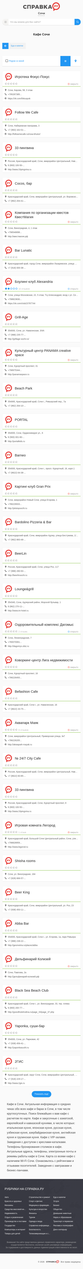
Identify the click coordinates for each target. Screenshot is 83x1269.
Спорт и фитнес (36, 1201)
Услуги (56, 1201)
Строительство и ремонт (39, 1197)
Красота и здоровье (13, 1201)
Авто (7, 1197)
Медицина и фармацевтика (41, 1205)
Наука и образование (62, 1217)
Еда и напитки (59, 1197)
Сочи (41, 13)
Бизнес (56, 1205)
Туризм (32, 1217)
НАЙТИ (78, 22)
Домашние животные (62, 1213)
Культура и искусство (38, 1209)
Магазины (9, 1205)
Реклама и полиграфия (63, 1225)
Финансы (33, 1213)
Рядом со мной (16, 61)
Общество (57, 1209)
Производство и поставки (15, 1221)
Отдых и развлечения (14, 1217)
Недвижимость (11, 1213)
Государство (10, 1225)
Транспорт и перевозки (63, 1221)
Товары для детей (12, 1234)
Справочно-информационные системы (45, 1225)
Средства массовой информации (19, 1209)
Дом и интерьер (60, 1229)
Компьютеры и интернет (15, 1229)
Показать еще (41, 1094)
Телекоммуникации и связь (40, 1234)
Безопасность (35, 1229)
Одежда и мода (35, 1221)
